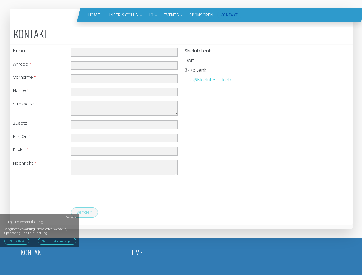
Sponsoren (201, 15)
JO (151, 15)
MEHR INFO (17, 241)
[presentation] (115, 191)
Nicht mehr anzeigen (57, 241)
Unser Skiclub (123, 15)
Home (94, 15)
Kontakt (229, 15)
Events (171, 15)
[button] (141, 15)
